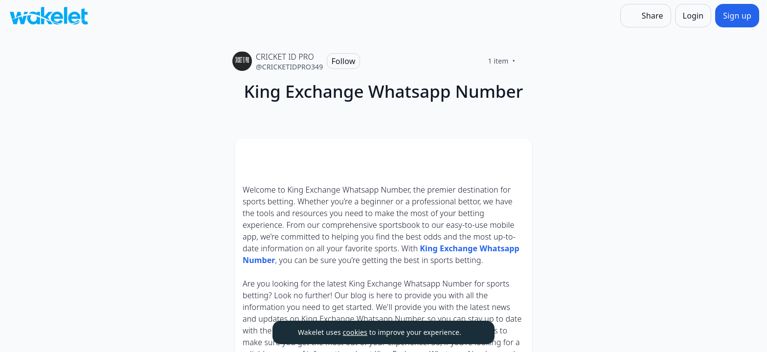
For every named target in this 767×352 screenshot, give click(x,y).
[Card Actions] (516, 154)
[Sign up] (737, 15)
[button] (516, 154)
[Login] (693, 15)
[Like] (527, 61)
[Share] (645, 15)
